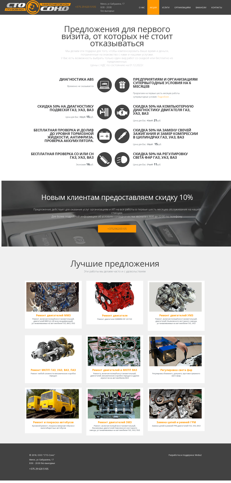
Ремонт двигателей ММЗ (53, 316)
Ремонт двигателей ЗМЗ (114, 424)
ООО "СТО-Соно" (46, 457)
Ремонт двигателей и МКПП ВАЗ (115, 371)
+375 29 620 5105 (85, 6)
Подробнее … (164, 96)
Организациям (182, 7)
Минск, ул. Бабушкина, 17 (112, 3)
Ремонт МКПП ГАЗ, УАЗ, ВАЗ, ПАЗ (53, 371)
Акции (153, 7)
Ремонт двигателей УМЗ (176, 316)
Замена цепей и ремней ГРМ (176, 424)
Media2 (198, 457)
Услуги (165, 7)
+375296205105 (117, 228)
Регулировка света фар (176, 371)
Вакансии (201, 7)
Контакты (216, 7)
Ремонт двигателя (115, 315)
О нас (142, 7)
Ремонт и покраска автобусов (53, 424)
